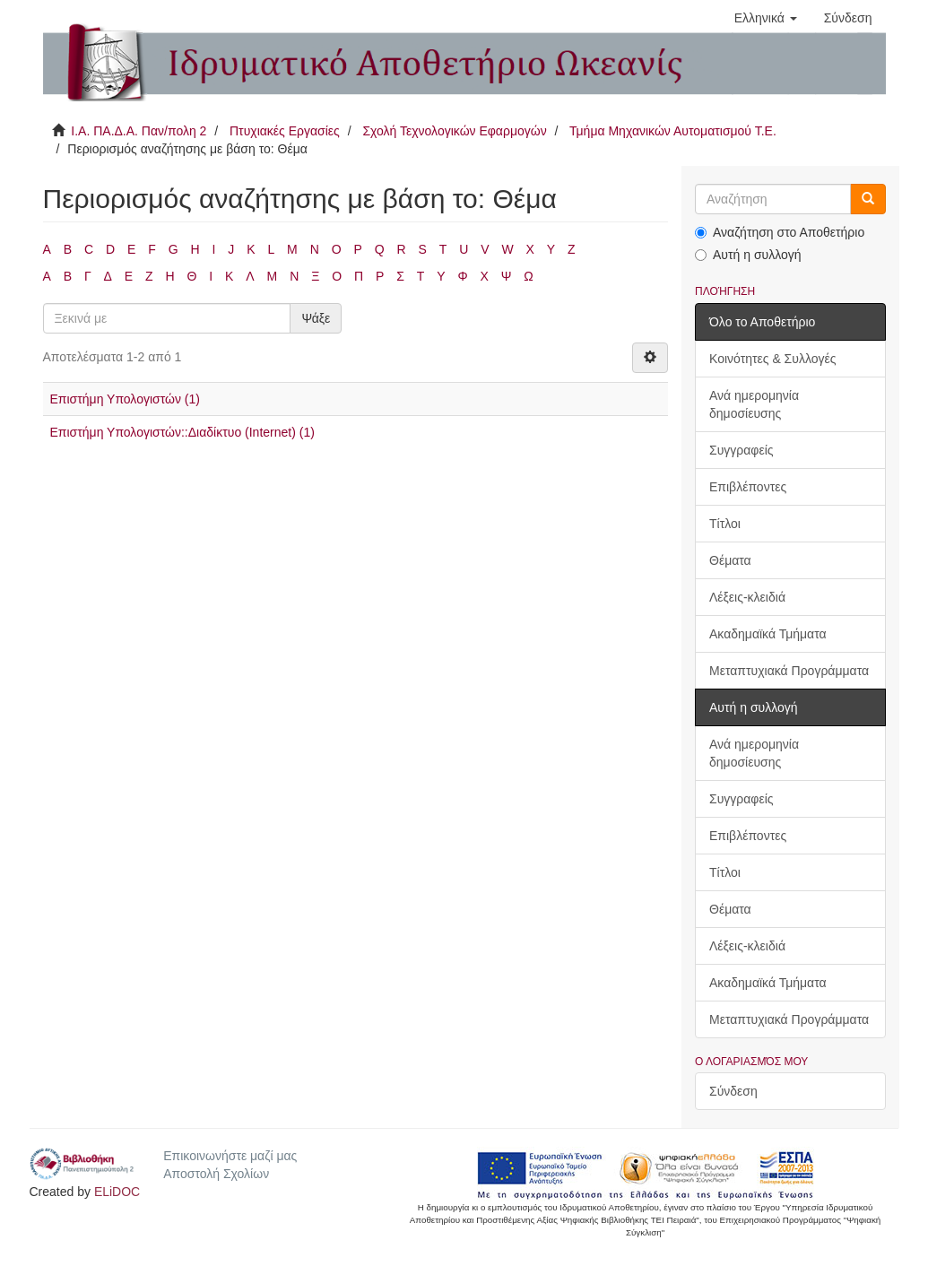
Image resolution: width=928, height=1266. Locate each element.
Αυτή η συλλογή (748, 254)
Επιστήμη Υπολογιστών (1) (125, 399)
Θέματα (730, 560)
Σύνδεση (733, 1091)
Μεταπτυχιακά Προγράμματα (789, 670)
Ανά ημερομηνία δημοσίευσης (754, 404)
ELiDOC (117, 1191)
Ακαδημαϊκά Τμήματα (768, 634)
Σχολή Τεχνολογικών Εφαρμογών (454, 131)
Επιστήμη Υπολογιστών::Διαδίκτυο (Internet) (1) (182, 432)
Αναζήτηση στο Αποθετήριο (779, 232)
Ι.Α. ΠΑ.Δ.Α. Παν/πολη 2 (138, 131)
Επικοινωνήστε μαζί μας (230, 1156)
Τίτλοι (725, 523)
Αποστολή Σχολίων (216, 1173)
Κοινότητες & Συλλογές (772, 358)
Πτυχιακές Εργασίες (285, 131)
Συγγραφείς (741, 450)
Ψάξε (315, 318)
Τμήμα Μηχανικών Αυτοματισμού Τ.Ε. (672, 131)
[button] (766, 18)
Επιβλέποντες (747, 487)
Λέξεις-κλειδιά (747, 597)
